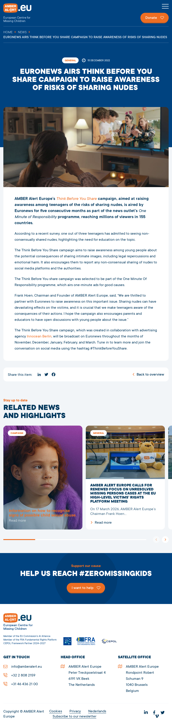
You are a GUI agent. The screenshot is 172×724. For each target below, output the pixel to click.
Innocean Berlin (39, 337)
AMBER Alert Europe (21, 13)
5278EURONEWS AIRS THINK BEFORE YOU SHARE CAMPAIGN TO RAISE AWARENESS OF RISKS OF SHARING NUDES (42, 478)
